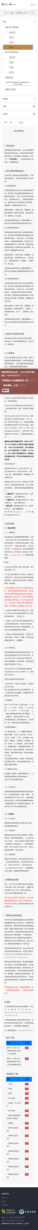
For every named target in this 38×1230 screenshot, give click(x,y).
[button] (36, 13)
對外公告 (5, 1198)
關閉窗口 (5, 390)
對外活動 (5, 1205)
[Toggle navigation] (33, 4)
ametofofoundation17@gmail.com (16, 957)
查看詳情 (23, 375)
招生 (11, 122)
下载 (27, 1048)
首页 (5, 122)
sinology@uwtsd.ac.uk (16, 555)
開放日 (4, 1201)
